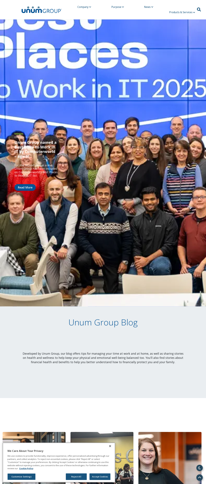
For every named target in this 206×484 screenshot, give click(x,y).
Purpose (117, 7)
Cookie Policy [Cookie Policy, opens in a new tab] (26, 468)
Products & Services (182, 12)
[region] (59, 462)
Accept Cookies (100, 476)
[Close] (110, 446)
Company (84, 7)
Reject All (76, 476)
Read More (25, 187)
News (148, 7)
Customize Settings (21, 476)
